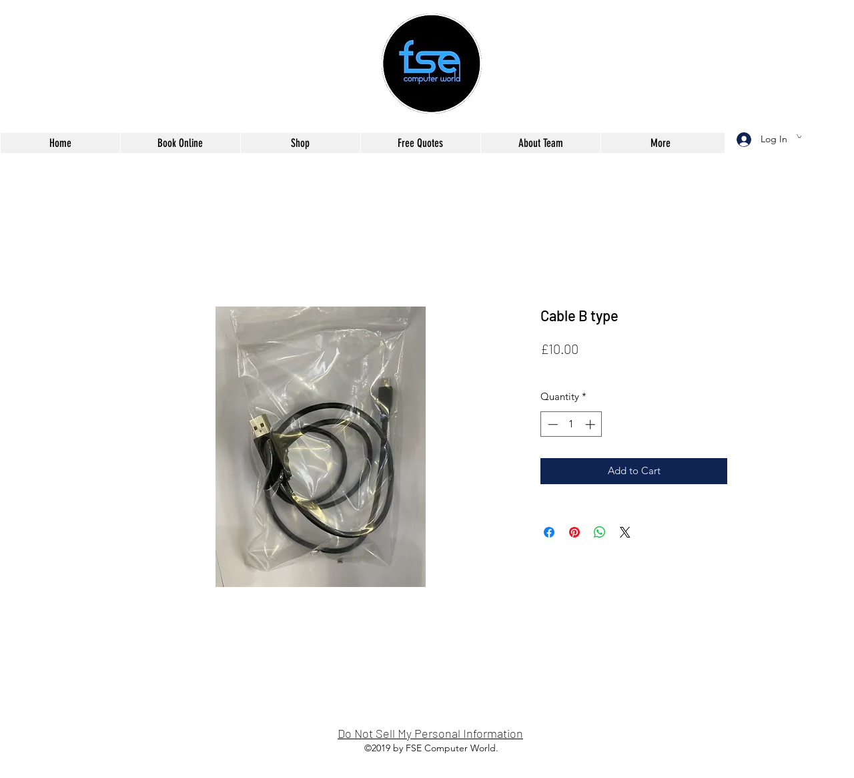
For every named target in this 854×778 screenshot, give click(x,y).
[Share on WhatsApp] (600, 532)
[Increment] (591, 424)
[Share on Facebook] (549, 532)
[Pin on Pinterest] (574, 532)
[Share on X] (625, 532)
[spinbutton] (571, 424)
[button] (799, 136)
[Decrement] (551, 424)
